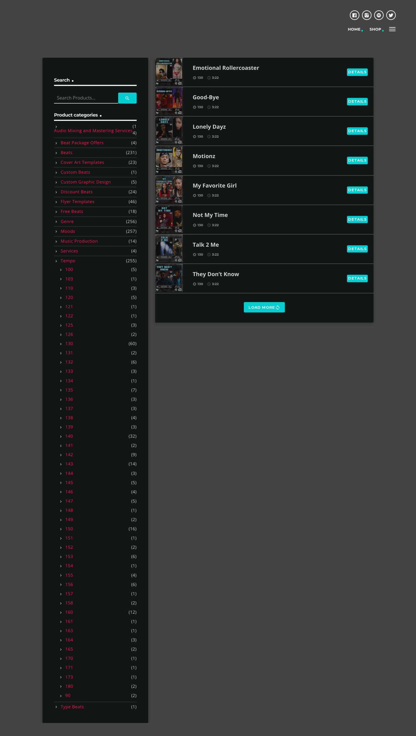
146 (69, 492)
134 (69, 381)
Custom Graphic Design (86, 182)
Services (69, 251)
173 (69, 677)
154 (69, 566)
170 (69, 658)
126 (69, 334)
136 (69, 399)
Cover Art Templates (82, 162)
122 (69, 316)
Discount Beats (77, 192)
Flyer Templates (77, 202)
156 (69, 584)
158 (69, 603)
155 (69, 575)
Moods (68, 231)
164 (69, 640)
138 (69, 418)
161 (69, 621)
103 (69, 279)
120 (69, 297)
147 (69, 501)
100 (69, 269)
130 (69, 344)
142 (69, 455)
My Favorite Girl (215, 186)
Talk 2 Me (206, 245)
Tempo (68, 261)
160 (69, 612)
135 (69, 390)
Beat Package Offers (82, 143)
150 (69, 529)
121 (69, 307)
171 (69, 668)
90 (67, 695)
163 (69, 631)
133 (69, 371)
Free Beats (72, 211)
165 (69, 649)
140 (69, 436)
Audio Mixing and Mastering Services (93, 131)
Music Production (79, 241)
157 (69, 594)
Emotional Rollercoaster (226, 68)
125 (69, 325)
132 (69, 362)
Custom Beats (75, 172)
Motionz (204, 156)
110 (69, 288)
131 (69, 353)
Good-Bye (206, 97)
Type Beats (72, 707)
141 (69, 445)
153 (69, 556)
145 (69, 483)
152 (69, 547)
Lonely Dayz (209, 127)
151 (69, 538)
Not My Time (210, 215)
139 (69, 427)
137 (69, 408)
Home (354, 29)
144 (69, 473)
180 (69, 686)
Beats (67, 153)
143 (69, 464)
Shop (375, 29)
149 (69, 519)
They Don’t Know (216, 274)
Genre (67, 221)
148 (69, 510)
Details (357, 72)
